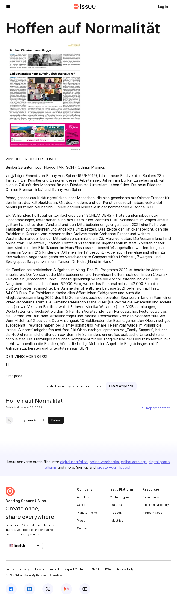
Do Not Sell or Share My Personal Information (34, 575)
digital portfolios (74, 461)
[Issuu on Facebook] (11, 588)
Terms (10, 569)
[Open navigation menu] (8, 6)
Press (81, 520)
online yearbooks (104, 461)
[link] (162, 6)
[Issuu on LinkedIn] (29, 588)
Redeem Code (152, 512)
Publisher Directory (155, 505)
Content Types (120, 497)
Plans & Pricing (87, 512)
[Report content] (155, 408)
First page (14, 376)
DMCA (95, 569)
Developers (150, 497)
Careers (82, 505)
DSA (108, 569)
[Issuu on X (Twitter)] (47, 588)
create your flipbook (114, 467)
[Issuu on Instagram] (66, 588)
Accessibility (125, 569)
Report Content (75, 569)
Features (116, 505)
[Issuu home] (84, 6)
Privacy (25, 569)
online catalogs (134, 461)
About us (83, 497)
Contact (82, 528)
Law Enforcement (47, 569)
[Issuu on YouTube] (84, 588)
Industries (116, 520)
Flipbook (116, 512)
